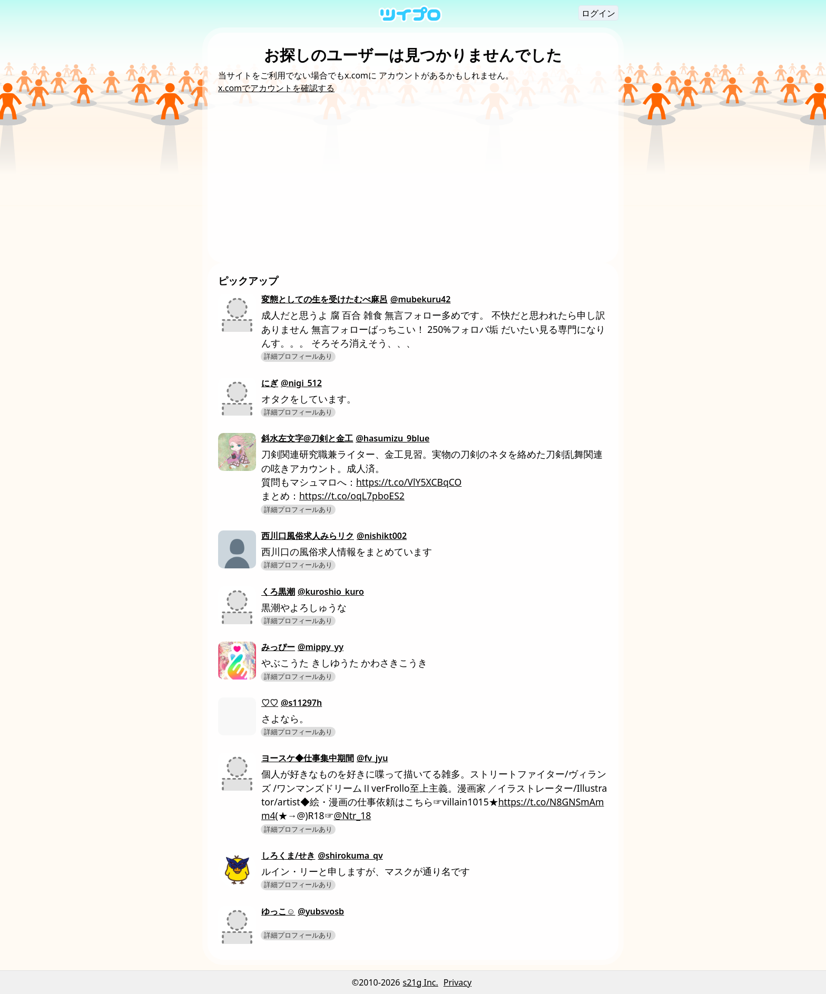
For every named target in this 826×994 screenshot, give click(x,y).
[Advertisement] (413, 173)
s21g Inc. (420, 982)
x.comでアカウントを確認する (276, 88)
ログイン (598, 13)
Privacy (457, 982)
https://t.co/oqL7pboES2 (352, 495)
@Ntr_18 (352, 815)
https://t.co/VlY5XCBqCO (408, 482)
